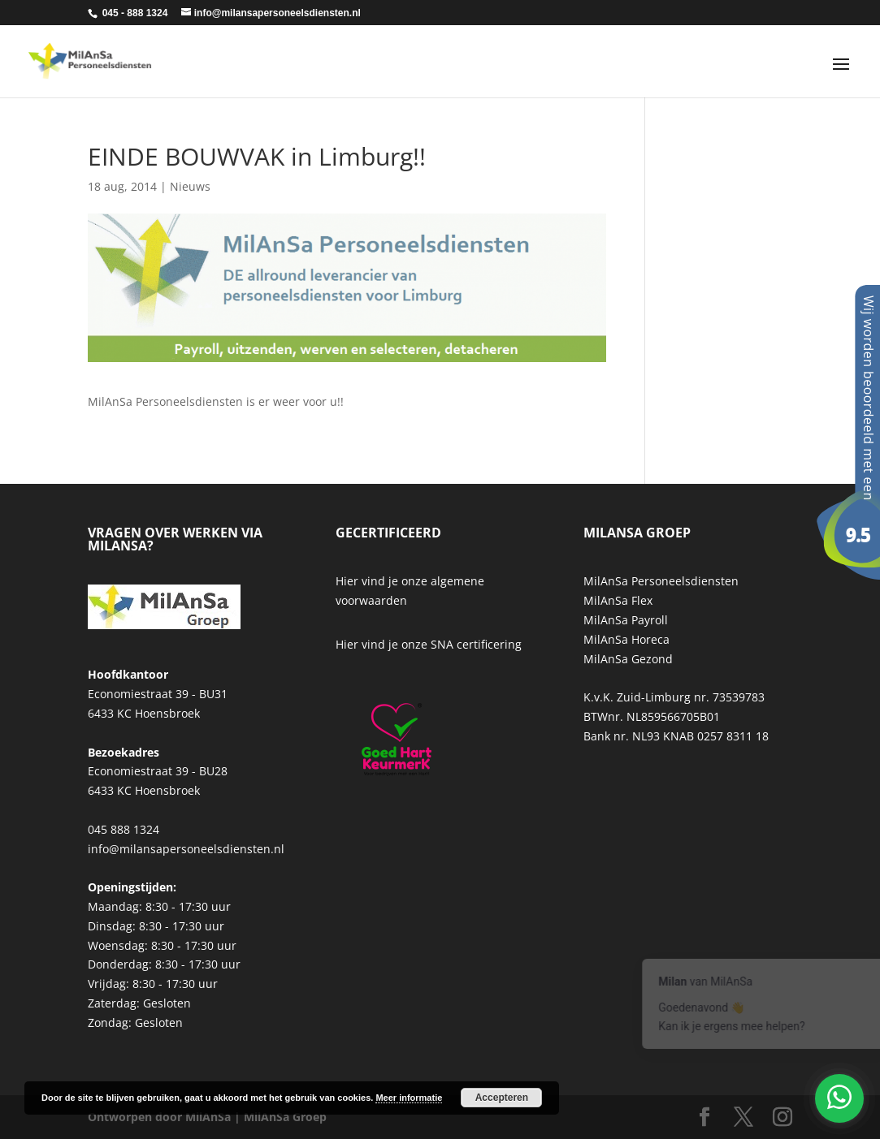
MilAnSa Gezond (628, 659)
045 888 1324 (123, 829)
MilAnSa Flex (617, 600)
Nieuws (190, 186)
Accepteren (501, 1097)
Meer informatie (408, 1097)
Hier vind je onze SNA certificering (429, 644)
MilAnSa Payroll (625, 620)
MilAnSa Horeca (626, 639)
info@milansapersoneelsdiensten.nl (186, 848)
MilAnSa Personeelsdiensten (661, 581)
